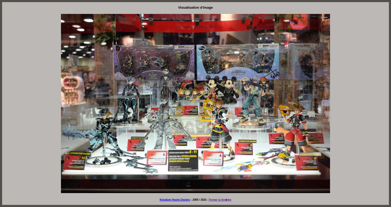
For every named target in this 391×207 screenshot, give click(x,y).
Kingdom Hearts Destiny (175, 199)
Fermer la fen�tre (220, 199)
